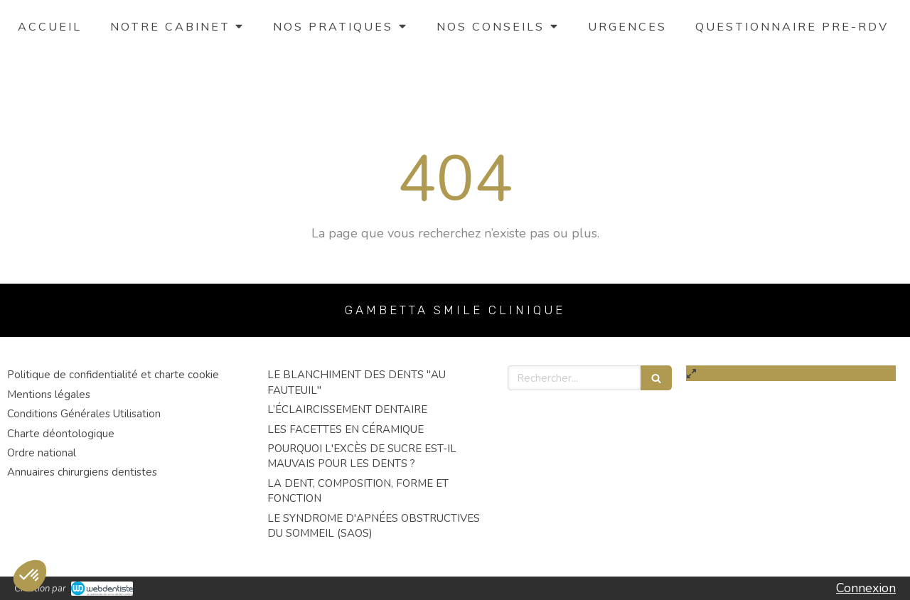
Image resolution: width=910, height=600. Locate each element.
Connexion (866, 587)
